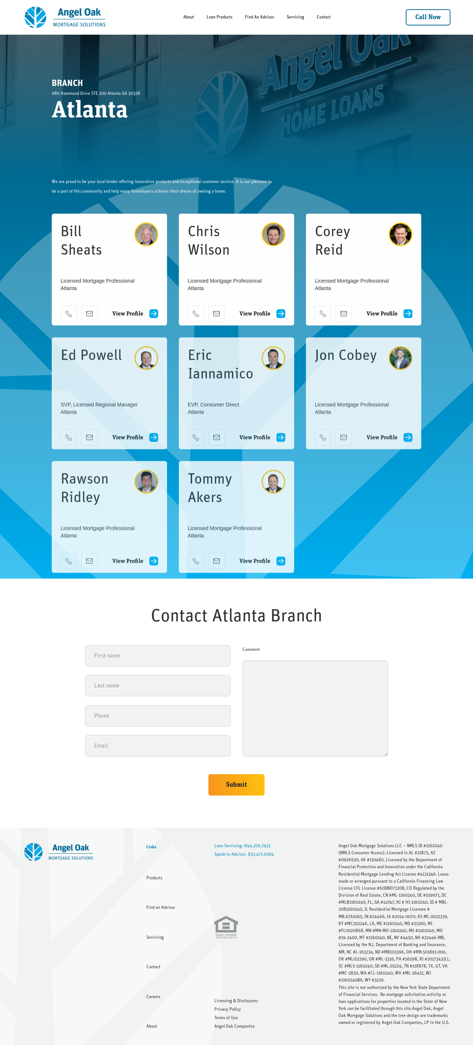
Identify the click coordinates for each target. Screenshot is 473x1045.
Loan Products (219, 17)
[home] (66, 17)
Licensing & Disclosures (236, 1001)
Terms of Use (226, 1017)
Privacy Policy (227, 1009)
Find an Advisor (160, 907)
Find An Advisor (259, 17)
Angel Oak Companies (234, 1026)
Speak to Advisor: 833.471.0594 (244, 854)
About (188, 17)
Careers (153, 996)
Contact (324, 17)
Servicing (295, 17)
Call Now (428, 17)
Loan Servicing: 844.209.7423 (242, 846)
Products (154, 878)
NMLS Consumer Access (361, 853)
